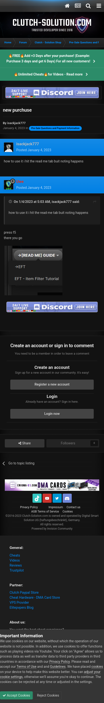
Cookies (67, 511)
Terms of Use (26, 666)
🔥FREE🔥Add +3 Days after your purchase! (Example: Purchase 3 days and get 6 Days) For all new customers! (48, 58)
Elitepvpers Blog (21, 607)
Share (24, 443)
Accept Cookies (16, 695)
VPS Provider (19, 602)
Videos (15, 560)
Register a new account (51, 384)
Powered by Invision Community (52, 528)
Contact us (73, 507)
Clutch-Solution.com (35, 515)
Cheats (15, 555)
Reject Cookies (47, 695)
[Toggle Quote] (11, 201)
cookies (97, 666)
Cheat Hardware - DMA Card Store (35, 597)
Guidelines (58, 666)
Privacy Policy (29, 507)
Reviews (16, 565)
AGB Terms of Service (45, 511)
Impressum (56, 507)
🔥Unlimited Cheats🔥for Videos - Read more (48, 74)
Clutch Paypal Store (24, 592)
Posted (33, 150)
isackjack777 (61, 202)
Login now (52, 414)
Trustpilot (17, 570)
